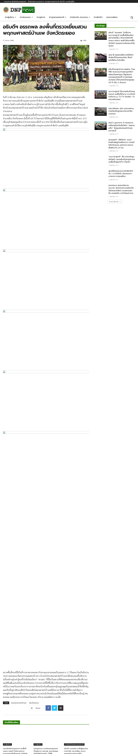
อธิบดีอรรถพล (34, 645)
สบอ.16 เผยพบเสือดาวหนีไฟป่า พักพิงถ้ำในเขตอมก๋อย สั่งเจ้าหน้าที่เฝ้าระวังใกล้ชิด (120, 57)
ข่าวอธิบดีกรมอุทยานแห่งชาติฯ (74, 687)
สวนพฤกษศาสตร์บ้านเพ (18, 645)
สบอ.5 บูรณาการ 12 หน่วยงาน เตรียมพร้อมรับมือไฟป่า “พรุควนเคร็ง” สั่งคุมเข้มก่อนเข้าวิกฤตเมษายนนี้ (121, 126)
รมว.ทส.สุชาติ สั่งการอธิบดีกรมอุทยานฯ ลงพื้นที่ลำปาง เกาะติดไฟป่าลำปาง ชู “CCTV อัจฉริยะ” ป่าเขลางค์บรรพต (121, 95)
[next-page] (9, 705)
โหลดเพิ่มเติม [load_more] (115, 201)
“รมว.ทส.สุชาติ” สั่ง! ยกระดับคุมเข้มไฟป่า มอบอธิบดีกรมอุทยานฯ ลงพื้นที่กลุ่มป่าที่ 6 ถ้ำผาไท (121, 159)
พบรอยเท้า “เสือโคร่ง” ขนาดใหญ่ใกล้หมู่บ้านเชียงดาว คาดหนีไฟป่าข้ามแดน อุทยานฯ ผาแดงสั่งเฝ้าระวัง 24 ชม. (121, 143)
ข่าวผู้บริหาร (7, 687)
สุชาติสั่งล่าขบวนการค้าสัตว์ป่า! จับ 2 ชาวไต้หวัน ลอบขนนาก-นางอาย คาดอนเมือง (120, 174)
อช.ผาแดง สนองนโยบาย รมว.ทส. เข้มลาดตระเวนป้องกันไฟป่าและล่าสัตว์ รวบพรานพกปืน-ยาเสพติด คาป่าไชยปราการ (121, 189)
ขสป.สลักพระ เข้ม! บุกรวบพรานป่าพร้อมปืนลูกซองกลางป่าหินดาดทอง (121, 111)
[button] (132, 17)
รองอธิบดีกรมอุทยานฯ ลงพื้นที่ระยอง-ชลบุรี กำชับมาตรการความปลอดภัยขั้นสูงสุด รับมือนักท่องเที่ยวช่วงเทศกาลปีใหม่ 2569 (15, 695)
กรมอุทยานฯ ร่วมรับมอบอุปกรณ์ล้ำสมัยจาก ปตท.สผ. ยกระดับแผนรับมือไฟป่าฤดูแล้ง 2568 (46, 693)
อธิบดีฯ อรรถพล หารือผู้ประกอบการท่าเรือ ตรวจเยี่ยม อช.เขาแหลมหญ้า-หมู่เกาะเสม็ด (76, 693)
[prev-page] (4, 705)
